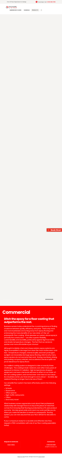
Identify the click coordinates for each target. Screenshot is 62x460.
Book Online (11, 445)
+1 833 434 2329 (50, 445)
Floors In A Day (21, 456)
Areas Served (41, 456)
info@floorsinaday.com (51, 446)
